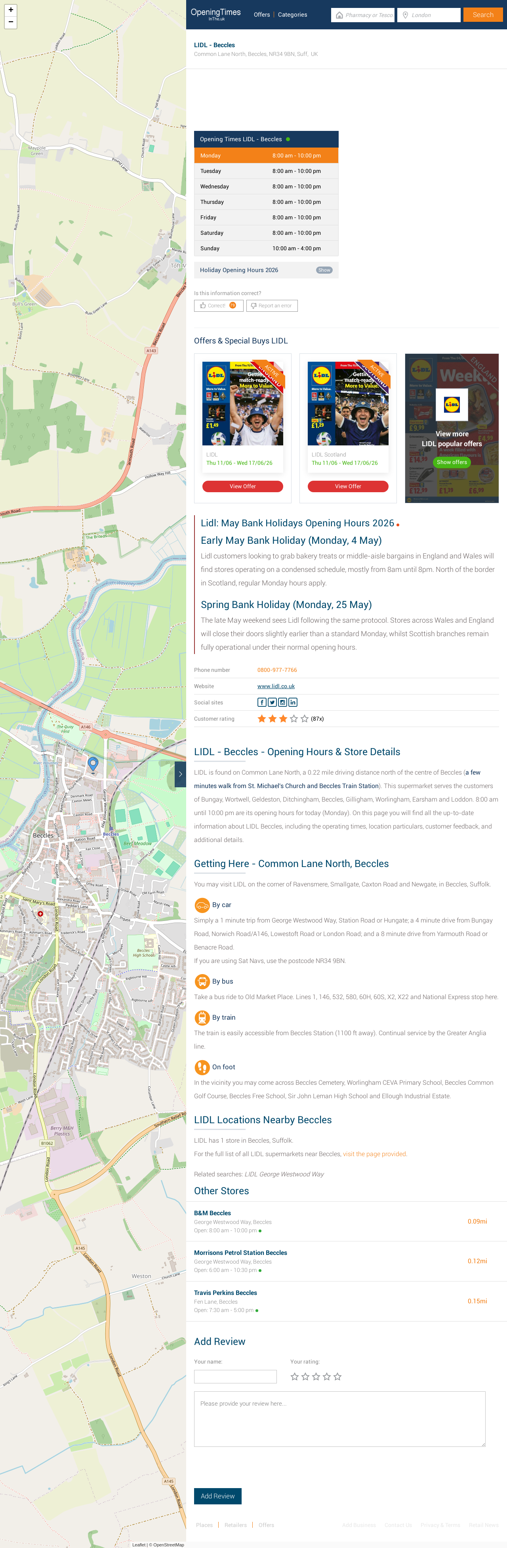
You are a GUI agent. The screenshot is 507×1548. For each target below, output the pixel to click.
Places (204, 1525)
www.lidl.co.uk (276, 686)
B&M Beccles (212, 1213)
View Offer (243, 486)
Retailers (236, 1525)
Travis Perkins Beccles (225, 1293)
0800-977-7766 (277, 670)
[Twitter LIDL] (272, 702)
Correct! (218, 305)
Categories (292, 14)
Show (324, 270)
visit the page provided (374, 1154)
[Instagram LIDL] (282, 702)
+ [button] (10, 11)
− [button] (10, 23)
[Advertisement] (346, 105)
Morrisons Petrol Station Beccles (240, 1252)
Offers (262, 14)
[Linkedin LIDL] (292, 702)
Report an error (271, 306)
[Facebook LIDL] (262, 702)
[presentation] (254, 1472)
